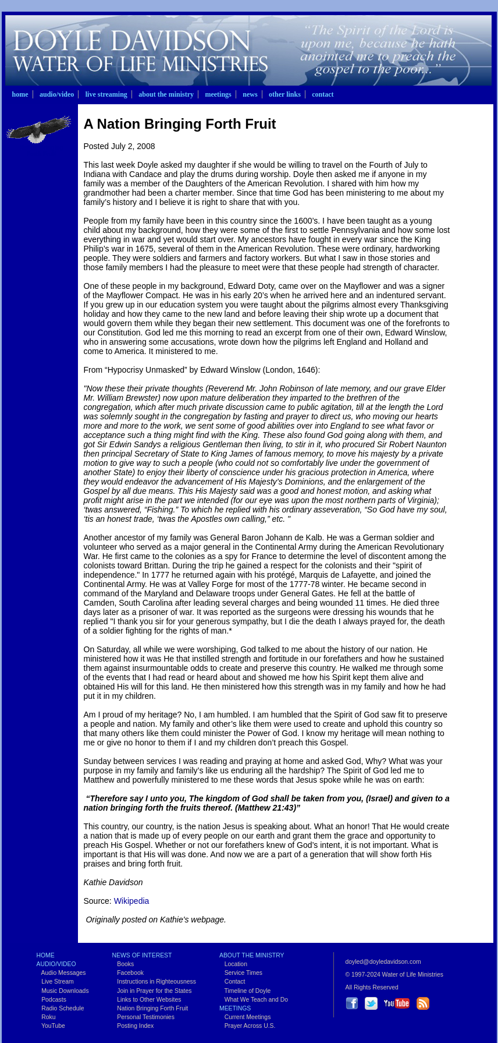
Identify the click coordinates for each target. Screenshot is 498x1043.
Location (233, 964)
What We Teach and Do (253, 999)
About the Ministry (166, 94)
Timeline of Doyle (245, 991)
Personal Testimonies (143, 1017)
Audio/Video (57, 94)
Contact (322, 94)
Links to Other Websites (147, 999)
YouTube (51, 1026)
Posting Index (133, 1026)
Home (20, 94)
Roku (46, 1017)
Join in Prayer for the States (152, 991)
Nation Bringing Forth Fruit (41, 150)
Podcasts (51, 999)
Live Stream (55, 981)
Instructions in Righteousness (154, 981)
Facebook (128, 973)
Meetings (218, 94)
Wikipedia (132, 901)
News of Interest (142, 955)
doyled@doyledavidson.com (383, 962)
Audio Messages (61, 973)
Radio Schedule (60, 1008)
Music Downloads (63, 991)
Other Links (285, 94)
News (250, 94)
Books (123, 964)
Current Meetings (245, 1017)
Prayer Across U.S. (247, 1026)
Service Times (240, 973)
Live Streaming (106, 94)
